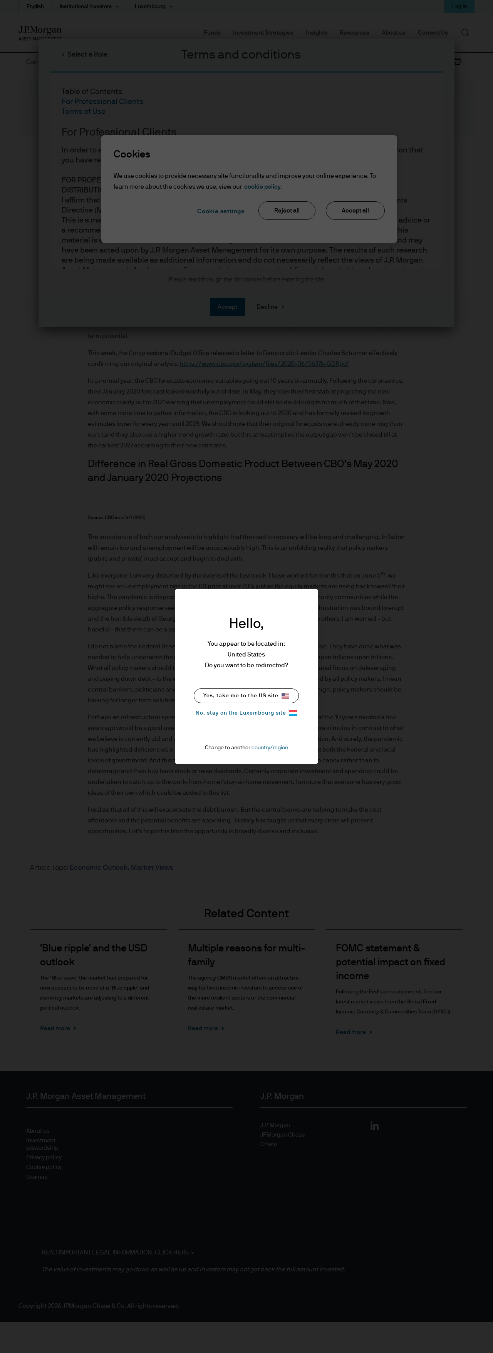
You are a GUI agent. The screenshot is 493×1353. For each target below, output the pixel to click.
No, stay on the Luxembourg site (246, 713)
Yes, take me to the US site (246, 696)
